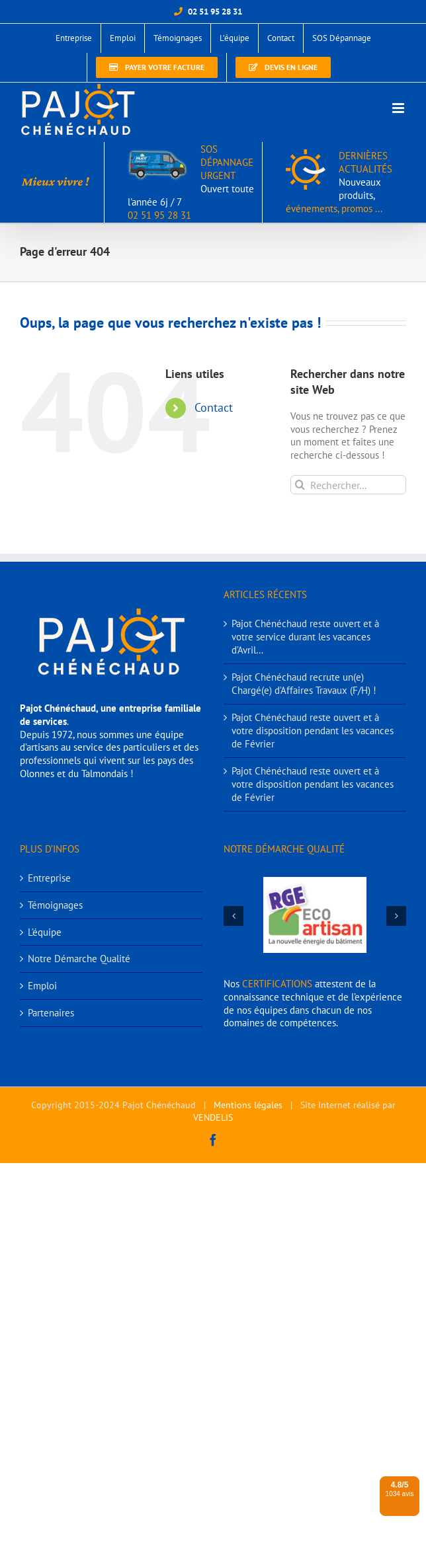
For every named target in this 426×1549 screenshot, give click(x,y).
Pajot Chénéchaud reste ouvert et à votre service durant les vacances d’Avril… (305, 636)
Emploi (42, 985)
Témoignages (55, 905)
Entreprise (49, 878)
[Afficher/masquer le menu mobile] (399, 108)
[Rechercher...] (348, 484)
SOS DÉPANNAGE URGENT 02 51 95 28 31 (191, 182)
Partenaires (51, 1012)
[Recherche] (300, 484)
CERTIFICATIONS (277, 983)
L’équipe (45, 932)
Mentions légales (248, 1105)
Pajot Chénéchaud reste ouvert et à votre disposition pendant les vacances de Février (313, 730)
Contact (213, 407)
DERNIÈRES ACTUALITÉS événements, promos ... (339, 182)
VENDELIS (213, 1117)
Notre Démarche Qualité (79, 958)
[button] (233, 916)
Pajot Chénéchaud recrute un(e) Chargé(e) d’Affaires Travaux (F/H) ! (304, 684)
